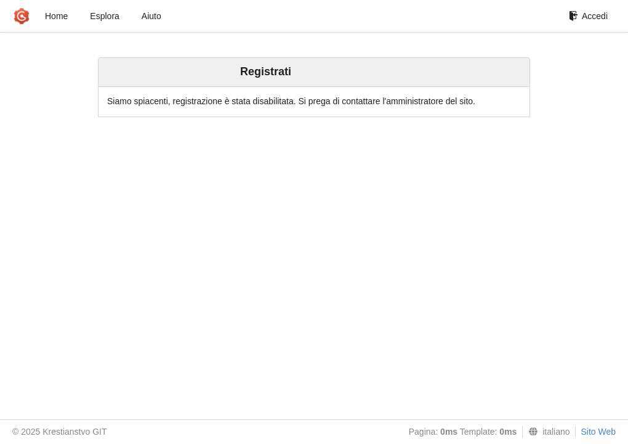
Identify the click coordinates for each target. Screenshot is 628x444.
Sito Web (598, 432)
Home (56, 16)
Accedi (588, 16)
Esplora (104, 16)
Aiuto (151, 16)
